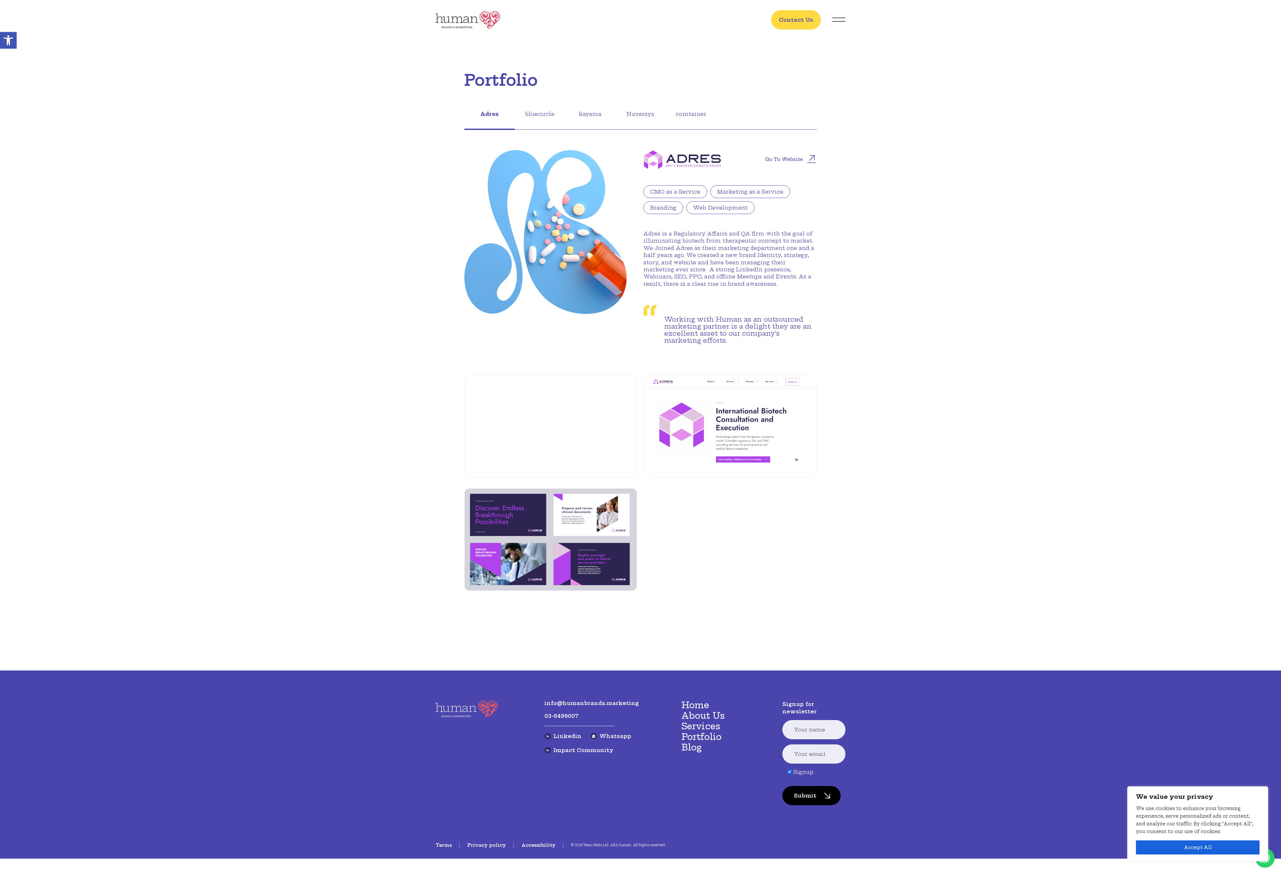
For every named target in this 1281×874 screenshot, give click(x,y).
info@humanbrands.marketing (591, 788)
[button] (8, 40)
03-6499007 (561, 801)
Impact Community (578, 835)
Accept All (1198, 847)
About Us (703, 801)
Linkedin (563, 821)
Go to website (790, 159)
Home (695, 790)
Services (700, 811)
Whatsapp (611, 821)
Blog (691, 832)
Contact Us (796, 20)
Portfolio (701, 822)
